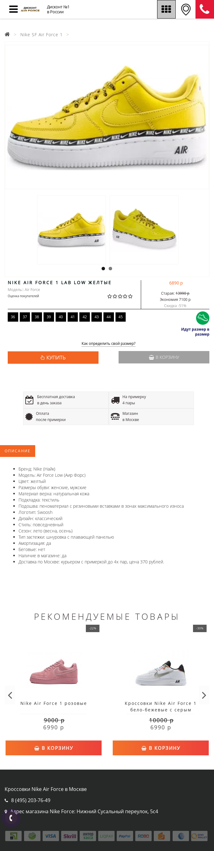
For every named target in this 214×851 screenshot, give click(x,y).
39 (49, 316)
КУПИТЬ (55, 357)
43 (96, 316)
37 (25, 316)
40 (61, 316)
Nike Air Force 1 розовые (53, 703)
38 (37, 316)
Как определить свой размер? (109, 343)
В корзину (164, 357)
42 (84, 316)
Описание (18, 451)
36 (13, 316)
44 (109, 316)
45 (121, 316)
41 (73, 316)
